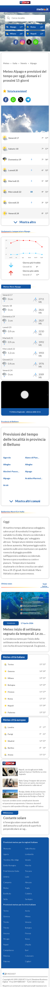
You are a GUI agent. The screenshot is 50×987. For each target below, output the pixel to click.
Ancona (6, 933)
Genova (6, 916)
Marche (28, 865)
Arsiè (5, 485)
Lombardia (29, 854)
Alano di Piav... (32, 457)
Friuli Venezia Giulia (11, 871)
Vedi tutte (44, 585)
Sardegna (28, 899)
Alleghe (7, 464)
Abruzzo (28, 882)
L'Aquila (28, 944)
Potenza (6, 956)
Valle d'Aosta (30, 848)
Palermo (6, 961)
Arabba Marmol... (33, 478)
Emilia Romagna (9, 865)
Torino (6, 911)
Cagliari (28, 961)
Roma (27, 939)
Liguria (6, 854)
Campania (7, 882)
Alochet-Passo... (11, 471)
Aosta (27, 911)
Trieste (6, 928)
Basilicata (7, 893)
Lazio (27, 877)
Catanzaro (29, 956)
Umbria (6, 877)
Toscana (28, 871)
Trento (6, 922)
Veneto (28, 860)
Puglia (27, 888)
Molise (6, 888)
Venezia (28, 922)
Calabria (28, 893)
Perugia (6, 939)
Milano (28, 916)
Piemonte (7, 848)
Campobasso (8, 950)
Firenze (28, 933)
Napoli (5, 944)
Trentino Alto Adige (11, 860)
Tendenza (11, 623)
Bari (26, 950)
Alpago (28, 471)
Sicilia (5, 899)
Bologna (28, 928)
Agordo (7, 457)
